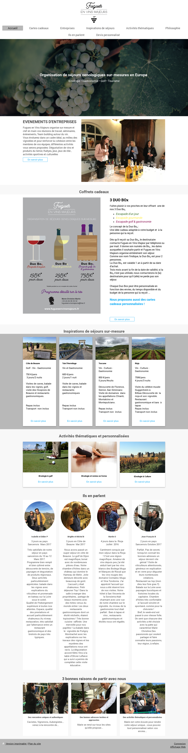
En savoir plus (35, 159)
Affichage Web (178, 746)
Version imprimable (14, 743)
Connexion (180, 743)
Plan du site (34, 743)
